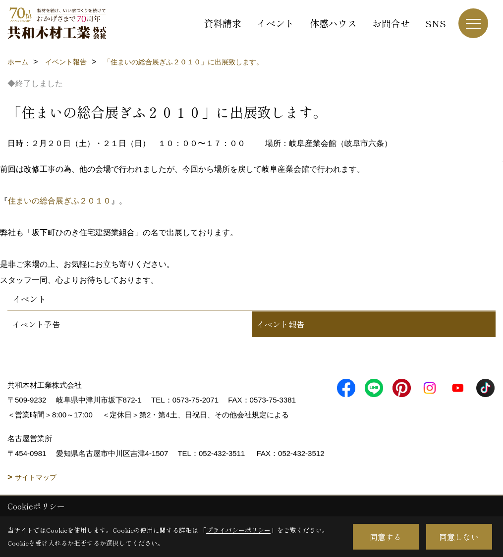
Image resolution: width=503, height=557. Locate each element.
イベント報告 (280, 324)
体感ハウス (333, 23)
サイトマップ (35, 477)
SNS (435, 23)
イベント (275, 23)
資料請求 (222, 23)
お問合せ (391, 23)
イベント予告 (36, 324)
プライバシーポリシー (238, 530)
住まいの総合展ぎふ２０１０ (59, 201)
